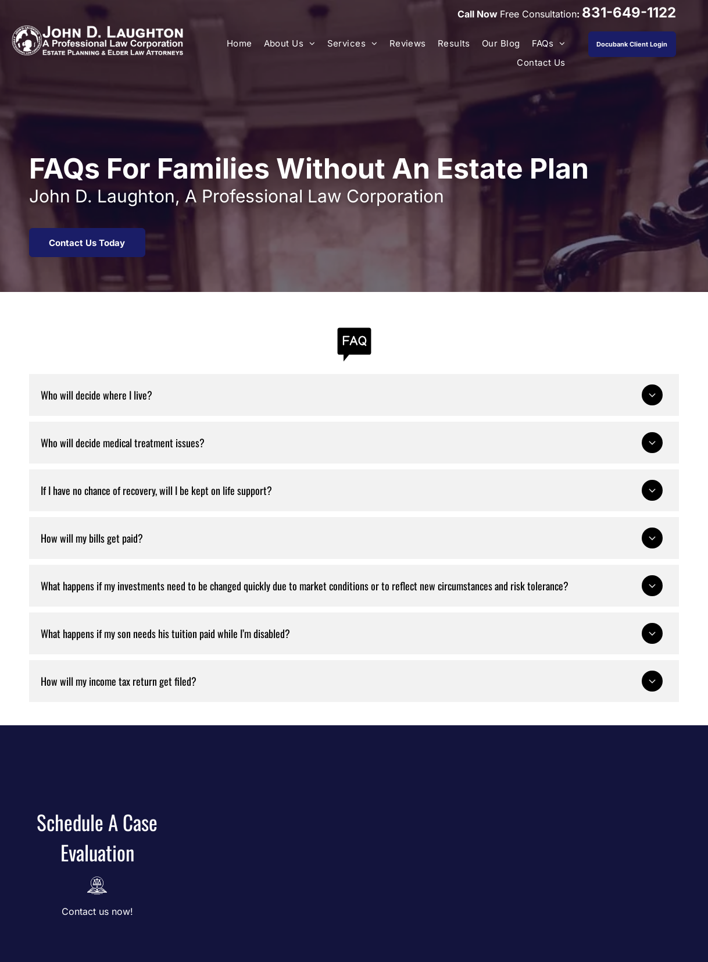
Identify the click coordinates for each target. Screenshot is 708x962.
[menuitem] (239, 44)
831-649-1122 (629, 12)
